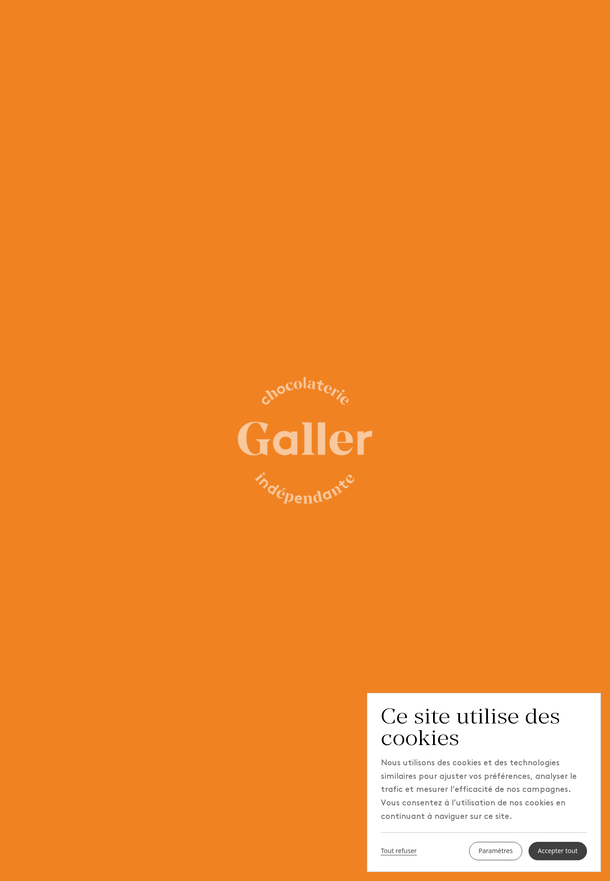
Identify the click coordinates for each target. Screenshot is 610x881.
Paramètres (496, 851)
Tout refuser (399, 851)
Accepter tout (558, 851)
